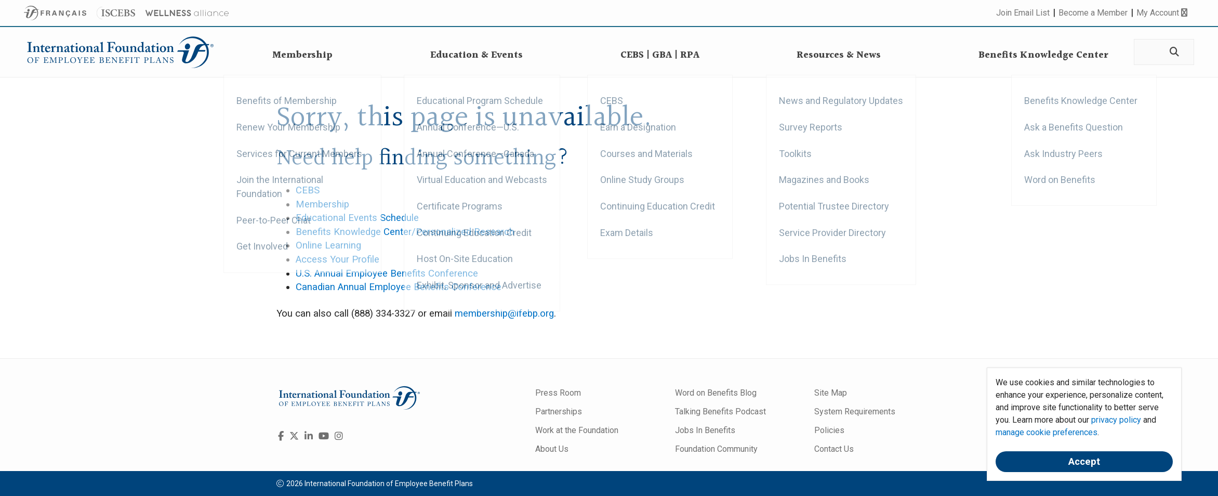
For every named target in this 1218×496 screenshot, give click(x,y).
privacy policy (1116, 420)
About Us (551, 449)
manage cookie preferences (1046, 432)
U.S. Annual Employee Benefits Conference (387, 273)
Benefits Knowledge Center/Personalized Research (405, 232)
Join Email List (1023, 13)
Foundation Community (716, 449)
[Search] (1173, 52)
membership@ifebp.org (504, 313)
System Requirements (854, 411)
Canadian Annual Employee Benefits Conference (398, 287)
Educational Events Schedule (357, 218)
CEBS (308, 190)
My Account (1161, 13)
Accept (1084, 461)
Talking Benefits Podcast (720, 411)
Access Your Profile (337, 259)
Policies (829, 430)
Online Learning (328, 245)
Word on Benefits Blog (716, 393)
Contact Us (834, 449)
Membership (322, 204)
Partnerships (558, 411)
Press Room (558, 393)
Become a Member (1093, 13)
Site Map (830, 393)
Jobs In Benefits (705, 430)
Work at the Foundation (576, 430)
